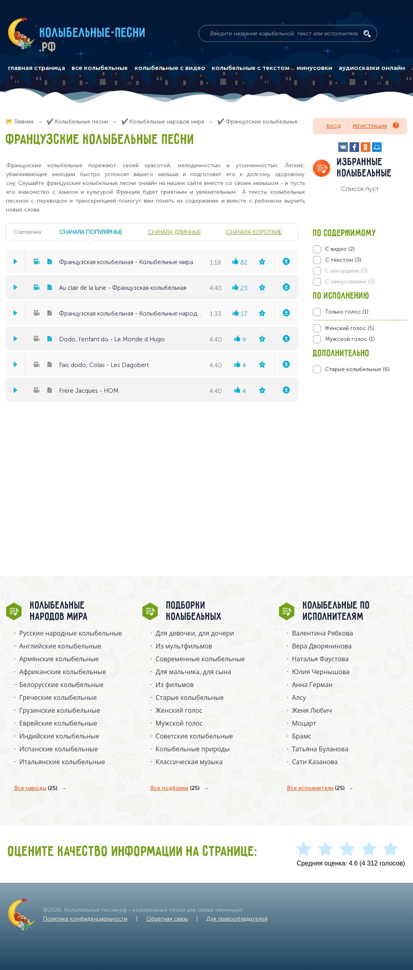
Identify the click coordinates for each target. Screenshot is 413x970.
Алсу (299, 697)
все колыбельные (100, 68)
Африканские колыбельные (62, 671)
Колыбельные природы (192, 748)
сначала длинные (174, 232)
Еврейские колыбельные (58, 723)
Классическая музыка (189, 761)
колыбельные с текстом (251, 68)
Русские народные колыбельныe (70, 633)
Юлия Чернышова (321, 671)
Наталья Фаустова (320, 658)
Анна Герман (312, 684)
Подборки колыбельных (194, 611)
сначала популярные (90, 232)
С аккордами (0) (346, 270)
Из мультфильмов (183, 646)
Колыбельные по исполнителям (336, 611)
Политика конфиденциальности (85, 918)
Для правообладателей (237, 918)
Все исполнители (316, 788)
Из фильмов (174, 684)
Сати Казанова (315, 761)
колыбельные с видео (170, 68)
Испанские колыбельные (58, 748)
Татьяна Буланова (320, 748)
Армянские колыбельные (59, 658)
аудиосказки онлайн (372, 68)
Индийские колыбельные (59, 736)
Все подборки (175, 788)
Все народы (35, 788)
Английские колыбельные (60, 646)
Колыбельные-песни (93, 33)
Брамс (301, 736)
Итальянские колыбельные (62, 761)
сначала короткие (254, 232)
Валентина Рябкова (322, 633)
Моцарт (304, 723)
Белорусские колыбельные (61, 684)
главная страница (36, 68)
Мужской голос (178, 723)
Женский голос (178, 710)
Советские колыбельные (194, 736)
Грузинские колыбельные (59, 710)
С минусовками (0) (350, 281)
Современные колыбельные (200, 658)
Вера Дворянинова (322, 646)
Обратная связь (167, 918)
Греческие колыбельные (58, 697)
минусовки (314, 68)
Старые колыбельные (189, 697)
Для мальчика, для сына (193, 671)
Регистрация (376, 125)
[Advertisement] (361, 459)
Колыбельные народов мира (59, 611)
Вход (334, 126)
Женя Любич (312, 710)
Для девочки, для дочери (194, 633)
